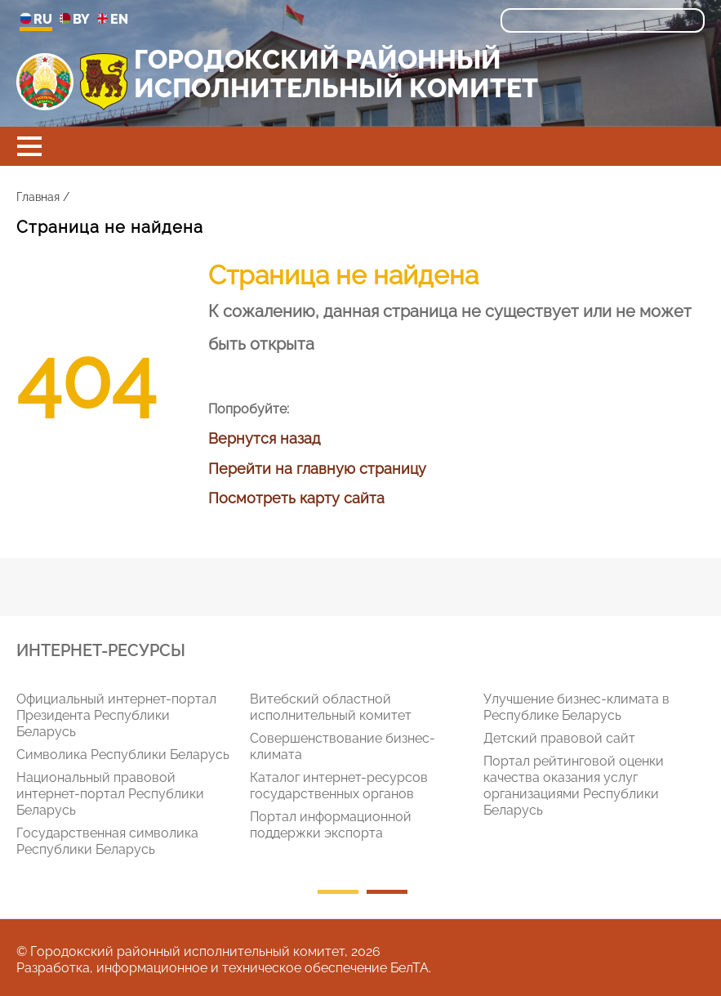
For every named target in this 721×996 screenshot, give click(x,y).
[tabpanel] (133, 777)
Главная (38, 196)
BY (74, 20)
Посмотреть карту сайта (296, 498)
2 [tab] (387, 892)
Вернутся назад (264, 438)
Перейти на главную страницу (317, 468)
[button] (29, 146)
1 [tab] (338, 892)
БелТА (409, 968)
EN (112, 20)
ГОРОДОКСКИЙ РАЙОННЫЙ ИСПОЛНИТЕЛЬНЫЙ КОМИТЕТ (336, 73)
